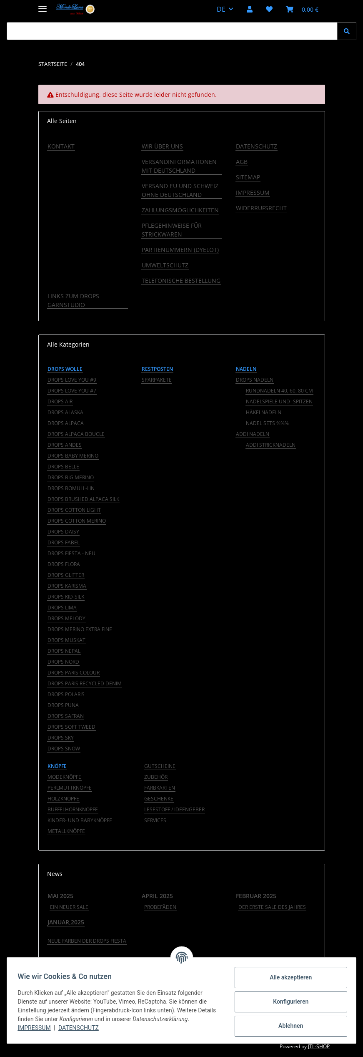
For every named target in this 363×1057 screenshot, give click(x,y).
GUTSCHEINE (159, 766)
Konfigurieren (287, 1001)
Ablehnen (287, 1025)
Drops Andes (65, 444)
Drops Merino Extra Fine (80, 629)
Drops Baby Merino (73, 455)
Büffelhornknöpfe (73, 809)
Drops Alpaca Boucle (76, 434)
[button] (249, 9)
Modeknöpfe (64, 776)
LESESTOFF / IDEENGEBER (174, 809)
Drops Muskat (66, 640)
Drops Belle (63, 466)
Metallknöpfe (66, 831)
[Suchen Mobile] (172, 31)
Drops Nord (63, 661)
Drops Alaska (65, 412)
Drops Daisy (63, 531)
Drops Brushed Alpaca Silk (83, 499)
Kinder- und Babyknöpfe (80, 820)
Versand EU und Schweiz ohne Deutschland (180, 190)
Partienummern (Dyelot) (180, 250)
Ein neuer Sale (69, 907)
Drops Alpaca (66, 423)
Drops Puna (63, 705)
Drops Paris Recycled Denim (85, 683)
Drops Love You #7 (72, 390)
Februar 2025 (256, 896)
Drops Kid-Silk (66, 596)
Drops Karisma (67, 585)
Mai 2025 (60, 896)
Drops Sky (61, 737)
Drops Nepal (64, 650)
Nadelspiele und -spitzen (279, 401)
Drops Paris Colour (74, 672)
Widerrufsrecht (261, 208)
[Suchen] (346, 31)
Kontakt (61, 146)
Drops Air (60, 401)
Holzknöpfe (63, 798)
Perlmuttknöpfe (70, 787)
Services (155, 820)
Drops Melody (66, 618)
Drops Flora (64, 564)
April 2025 (157, 896)
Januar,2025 (66, 922)
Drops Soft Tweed (71, 726)
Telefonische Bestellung (181, 280)
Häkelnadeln (263, 412)
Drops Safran (66, 716)
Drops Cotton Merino (77, 520)
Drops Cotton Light (74, 509)
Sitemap (248, 177)
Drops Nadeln (254, 379)
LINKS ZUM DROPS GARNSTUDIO (73, 300)
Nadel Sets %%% (267, 423)
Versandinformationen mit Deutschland (179, 166)
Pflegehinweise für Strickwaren (172, 229)
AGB (242, 162)
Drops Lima (62, 607)
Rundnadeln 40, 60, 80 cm (279, 390)
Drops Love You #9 (72, 379)
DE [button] (221, 9)
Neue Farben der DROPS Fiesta (87, 940)
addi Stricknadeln (270, 444)
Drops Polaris (66, 694)
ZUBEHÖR (156, 776)
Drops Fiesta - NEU (71, 553)
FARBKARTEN (159, 787)
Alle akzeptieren (288, 977)
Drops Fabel (64, 542)
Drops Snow (64, 748)
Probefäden (160, 907)
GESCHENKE (158, 798)
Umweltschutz (165, 265)
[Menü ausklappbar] (42, 5)
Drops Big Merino (71, 477)
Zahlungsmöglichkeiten (180, 210)
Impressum (36, 1027)
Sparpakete (157, 379)
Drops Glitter (66, 575)
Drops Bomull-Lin (71, 488)
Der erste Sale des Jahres (272, 907)
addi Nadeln (252, 434)
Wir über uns (162, 146)
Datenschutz (81, 1027)
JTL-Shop (319, 1046)
